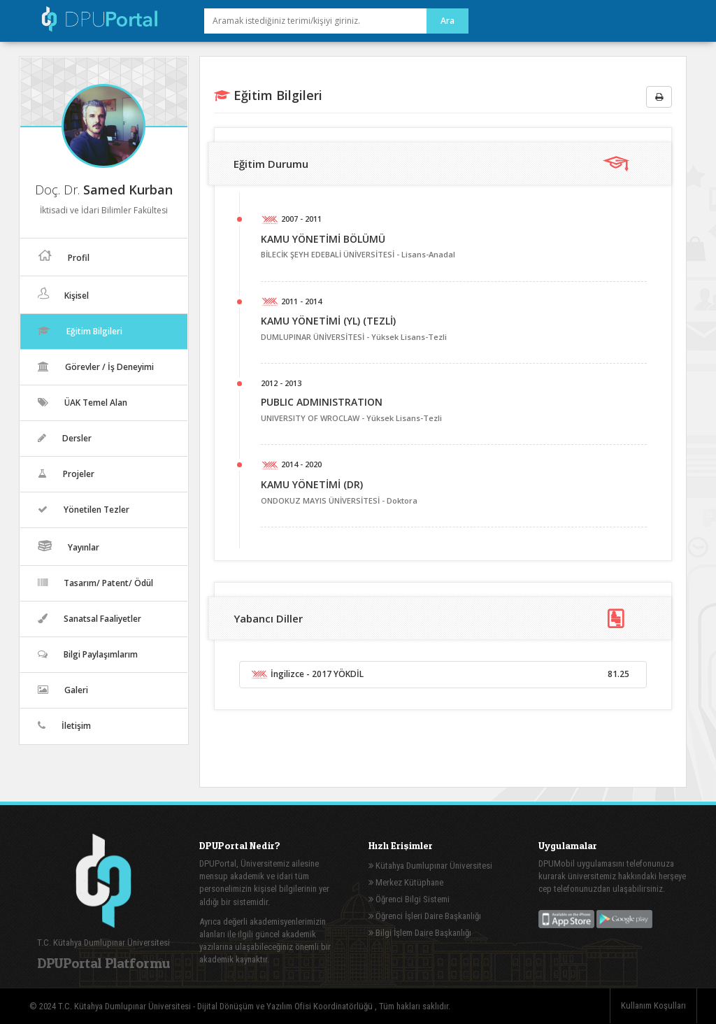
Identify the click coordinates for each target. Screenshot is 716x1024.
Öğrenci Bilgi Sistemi (409, 899)
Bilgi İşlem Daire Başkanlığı (419, 932)
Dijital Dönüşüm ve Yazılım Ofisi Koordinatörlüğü (286, 1006)
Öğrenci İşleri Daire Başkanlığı (424, 916)
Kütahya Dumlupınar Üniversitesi (430, 865)
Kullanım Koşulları (653, 1005)
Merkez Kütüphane (405, 882)
